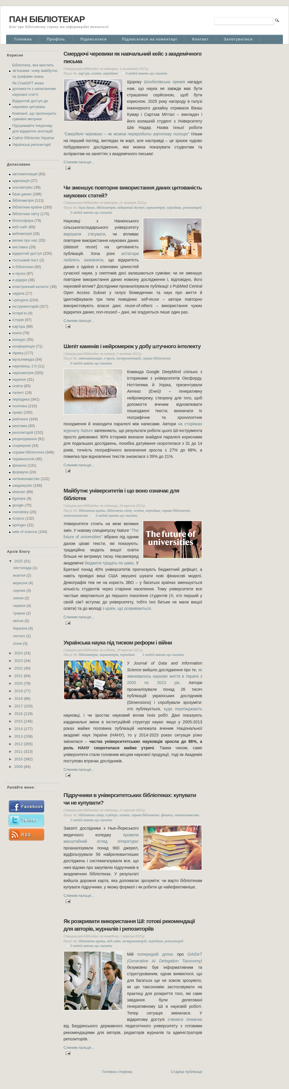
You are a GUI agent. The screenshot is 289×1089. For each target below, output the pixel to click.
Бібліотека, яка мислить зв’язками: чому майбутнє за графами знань (34, 71)
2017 (19, 706)
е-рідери (19, 280)
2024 (19, 653)
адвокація (20, 180)
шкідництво (22, 485)
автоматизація (25, 174)
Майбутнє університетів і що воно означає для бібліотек (121, 495)
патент (18, 392)
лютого (19, 636)
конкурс (19, 339)
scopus (18, 518)
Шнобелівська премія (164, 81)
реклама (19, 426)
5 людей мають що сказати (163, 655)
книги (17, 333)
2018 (19, 698)
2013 (19, 736)
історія (18, 320)
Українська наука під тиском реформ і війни (118, 643)
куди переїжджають (183, 708)
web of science (24, 532)
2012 (19, 744)
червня (20, 605)
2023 (19, 660)
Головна (23, 39)
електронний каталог (30, 286)
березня (21, 628)
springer (19, 525)
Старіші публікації (186, 1071)
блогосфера (22, 220)
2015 (19, 721)
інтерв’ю (19, 313)
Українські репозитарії (31, 144)
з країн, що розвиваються (127, 608)
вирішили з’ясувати (84, 234)
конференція (23, 346)
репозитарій (22, 432)
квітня (18, 621)
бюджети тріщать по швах (109, 563)
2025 (19, 561)
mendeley (20, 512)
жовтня (20, 575)
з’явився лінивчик (185, 1019)
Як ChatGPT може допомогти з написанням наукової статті (34, 89)
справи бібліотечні (28, 452)
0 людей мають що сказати (146, 73)
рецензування (24, 439)
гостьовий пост (25, 260)
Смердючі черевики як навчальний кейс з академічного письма (133, 58)
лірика (17, 353)
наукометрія (23, 373)
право (17, 412)
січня (18, 643)
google (18, 505)
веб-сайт (20, 227)
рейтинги (20, 419)
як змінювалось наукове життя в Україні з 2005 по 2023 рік (164, 676)
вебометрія (22, 233)
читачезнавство (26, 479)
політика (19, 406)
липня (19, 598)
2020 (19, 683)
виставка (20, 247)
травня (19, 613)
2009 (19, 766)
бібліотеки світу (25, 214)
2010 (19, 759)
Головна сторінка (117, 1071)
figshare (19, 498)
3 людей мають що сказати (91, 820)
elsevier (18, 492)
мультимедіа (23, 359)
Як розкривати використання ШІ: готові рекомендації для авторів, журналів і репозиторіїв (129, 925)
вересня (21, 583)
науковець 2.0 (24, 366)
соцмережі (21, 445)
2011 (19, 751)
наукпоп (19, 379)
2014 (19, 729)
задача (18, 293)
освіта (17, 386)
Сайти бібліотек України (33, 138)
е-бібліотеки (22, 267)
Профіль (56, 39)
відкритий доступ (27, 253)
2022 (19, 668)
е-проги (18, 273)
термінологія (23, 459)
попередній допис (155, 954)
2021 (19, 676)
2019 (19, 691)
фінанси (19, 465)
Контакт (200, 39)
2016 (19, 713)
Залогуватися (238, 39)
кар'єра (18, 326)
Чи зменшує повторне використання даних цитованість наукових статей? (133, 192)
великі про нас (25, 240)
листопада (23, 568)
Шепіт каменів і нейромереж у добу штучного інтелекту (132, 346)
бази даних (22, 194)
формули (20, 472)
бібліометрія (23, 200)
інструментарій (25, 306)
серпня (20, 590)
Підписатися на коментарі (149, 39)
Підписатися (93, 39)
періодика (20, 399)
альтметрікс (22, 187)
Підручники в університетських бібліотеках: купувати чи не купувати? (130, 799)
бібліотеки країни (27, 207)
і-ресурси (20, 300)
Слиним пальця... (79, 162)
